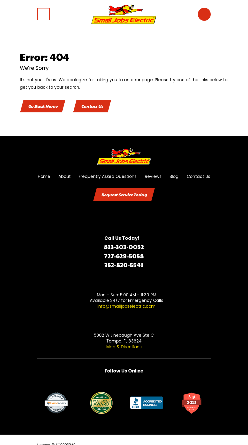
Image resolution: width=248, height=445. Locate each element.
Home (44, 177)
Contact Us (92, 106)
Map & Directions (124, 347)
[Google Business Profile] (137, 381)
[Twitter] (124, 381)
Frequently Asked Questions (108, 177)
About (64, 177)
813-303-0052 (124, 247)
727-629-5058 (124, 256)
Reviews (153, 177)
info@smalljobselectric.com (126, 306)
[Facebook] (111, 381)
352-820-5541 (124, 265)
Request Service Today (124, 195)
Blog (174, 177)
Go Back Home (43, 106)
